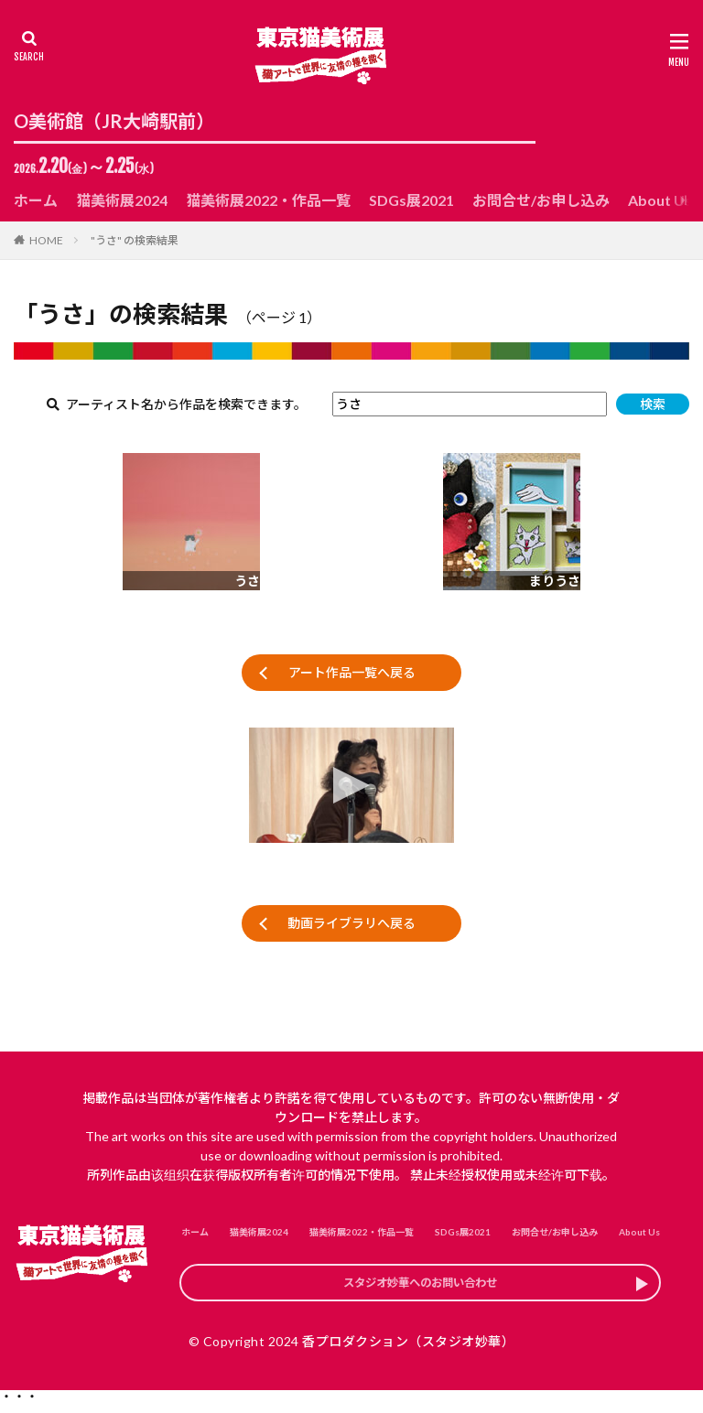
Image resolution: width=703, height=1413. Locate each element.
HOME (46, 240)
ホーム (36, 200)
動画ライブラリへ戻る (351, 923)
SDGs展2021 (411, 200)
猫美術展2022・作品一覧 (268, 200)
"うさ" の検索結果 (134, 240)
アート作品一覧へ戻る (352, 672)
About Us (660, 200)
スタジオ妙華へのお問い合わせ (420, 1287)
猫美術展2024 (122, 200)
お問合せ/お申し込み (541, 200)
